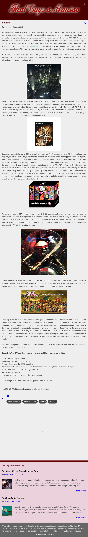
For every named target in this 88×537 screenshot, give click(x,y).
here (72, 333)
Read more (80, 491)
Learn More (40, 535)
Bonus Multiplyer (14, 402)
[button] (84, 23)
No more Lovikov (30, 402)
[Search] (84, 4)
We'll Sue (52, 402)
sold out (43, 402)
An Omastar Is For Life (13, 498)
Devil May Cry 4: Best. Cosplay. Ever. (20, 471)
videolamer (82, 345)
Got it (51, 535)
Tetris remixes (34, 46)
